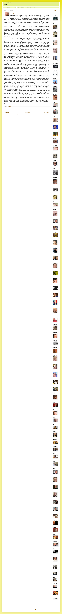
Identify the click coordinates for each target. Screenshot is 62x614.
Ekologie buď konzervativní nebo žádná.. (19, 13)
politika (8, 7)
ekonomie (14, 7)
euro (54, 11)
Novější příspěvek (8, 112)
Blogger (35, 609)
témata (55, 10)
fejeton (33, 7)
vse (18, 7)
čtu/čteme (29, 7)
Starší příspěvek (46, 112)
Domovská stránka (27, 112)
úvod (4, 7)
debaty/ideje (22, 7)
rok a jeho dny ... (8, 2)
